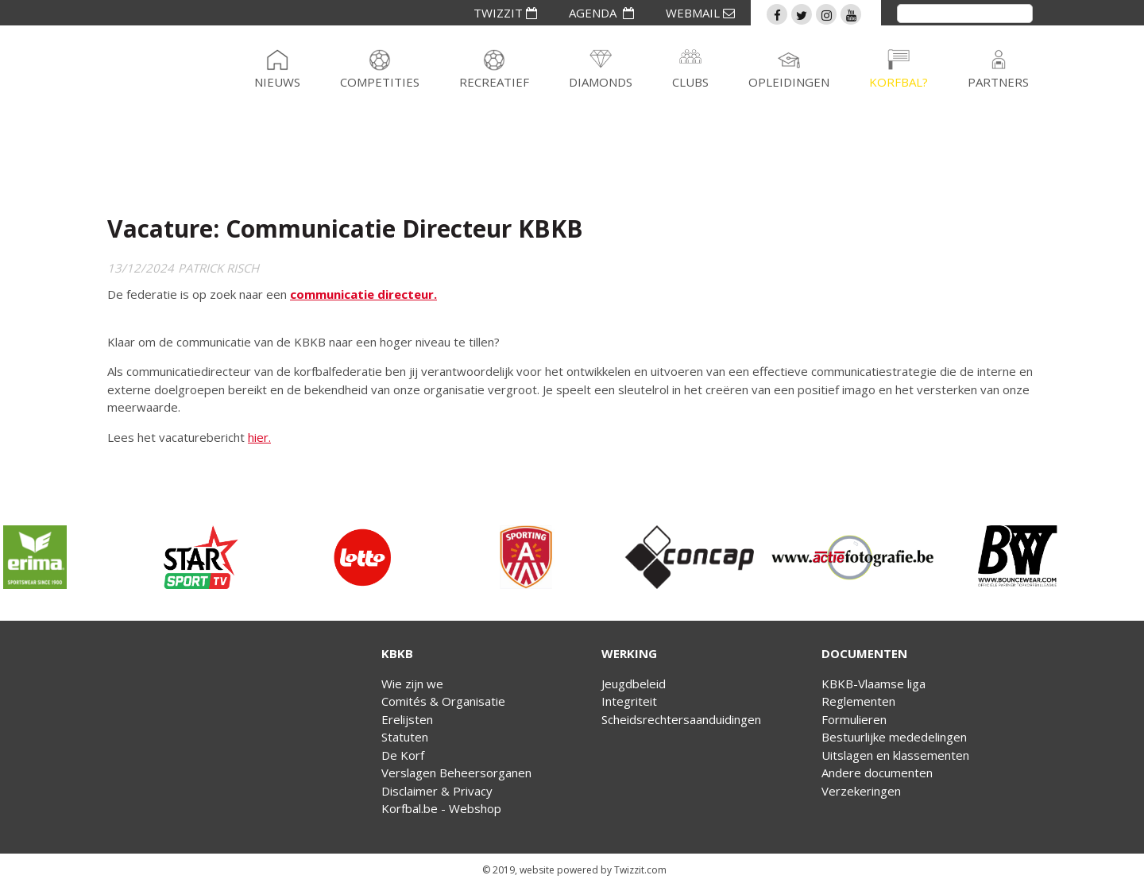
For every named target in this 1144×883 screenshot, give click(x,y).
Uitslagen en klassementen (895, 755)
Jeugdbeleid (633, 683)
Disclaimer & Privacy (437, 791)
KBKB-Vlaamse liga (873, 683)
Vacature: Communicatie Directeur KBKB (345, 228)
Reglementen (858, 701)
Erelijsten (407, 719)
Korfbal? (898, 82)
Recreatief (494, 82)
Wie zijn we (412, 683)
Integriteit (629, 701)
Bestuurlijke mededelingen (894, 737)
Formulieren (854, 719)
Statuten (404, 737)
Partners (998, 82)
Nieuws (277, 82)
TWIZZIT (505, 13)
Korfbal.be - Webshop (441, 808)
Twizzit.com (640, 870)
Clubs (690, 82)
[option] (82, 557)
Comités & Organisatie (443, 701)
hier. (259, 437)
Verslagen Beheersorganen (456, 772)
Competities (379, 82)
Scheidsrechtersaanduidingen (681, 719)
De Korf (402, 755)
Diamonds (600, 82)
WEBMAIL (700, 13)
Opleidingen (788, 82)
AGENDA (601, 13)
